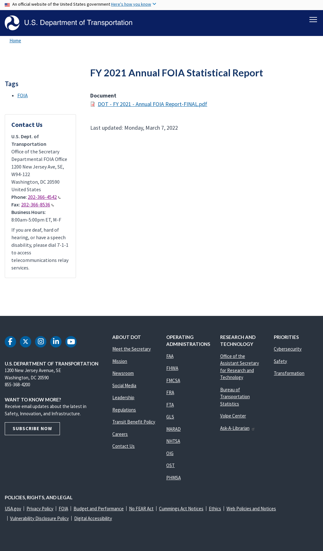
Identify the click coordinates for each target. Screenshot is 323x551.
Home (15, 41)
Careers (120, 434)
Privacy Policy (39, 509)
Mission (119, 361)
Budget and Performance (98, 509)
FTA (170, 405)
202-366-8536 (37, 204)
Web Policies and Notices (251, 509)
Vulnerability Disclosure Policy (39, 518)
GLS (170, 417)
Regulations (124, 410)
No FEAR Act (141, 509)
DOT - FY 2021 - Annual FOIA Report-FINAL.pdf (152, 104)
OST (170, 465)
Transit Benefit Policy (133, 422)
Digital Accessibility (93, 518)
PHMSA (173, 478)
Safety (280, 361)
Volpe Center (233, 416)
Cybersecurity (288, 349)
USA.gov (13, 509)
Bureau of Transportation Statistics (235, 397)
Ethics (215, 509)
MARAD (173, 429)
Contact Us (123, 446)
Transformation (289, 373)
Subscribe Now (32, 428)
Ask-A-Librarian (237, 428)
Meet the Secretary (131, 349)
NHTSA (173, 441)
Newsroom (123, 373)
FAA (169, 356)
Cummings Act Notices (181, 509)
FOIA (22, 95)
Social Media (124, 385)
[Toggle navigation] (313, 19)
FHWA (172, 368)
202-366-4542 (44, 197)
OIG (169, 453)
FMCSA (173, 380)
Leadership (123, 397)
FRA (170, 392)
